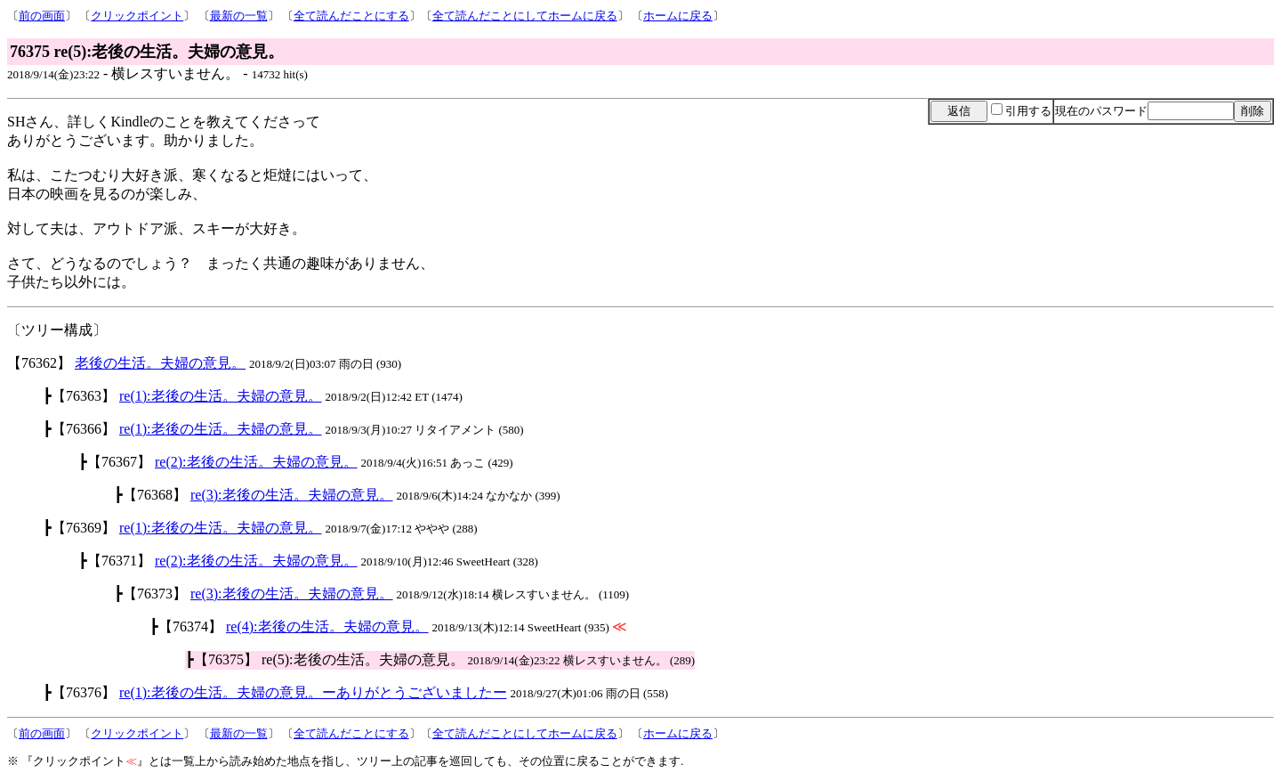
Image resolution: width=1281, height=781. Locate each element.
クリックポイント (137, 15)
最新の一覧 (239, 15)
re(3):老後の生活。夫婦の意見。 (291, 494)
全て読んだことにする (351, 15)
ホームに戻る (678, 15)
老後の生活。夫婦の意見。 (160, 362)
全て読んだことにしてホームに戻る (524, 15)
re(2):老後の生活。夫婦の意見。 (256, 461)
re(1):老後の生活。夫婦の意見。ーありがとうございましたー (313, 692)
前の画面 (42, 15)
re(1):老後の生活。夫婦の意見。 (220, 395)
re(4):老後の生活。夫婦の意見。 (327, 626)
